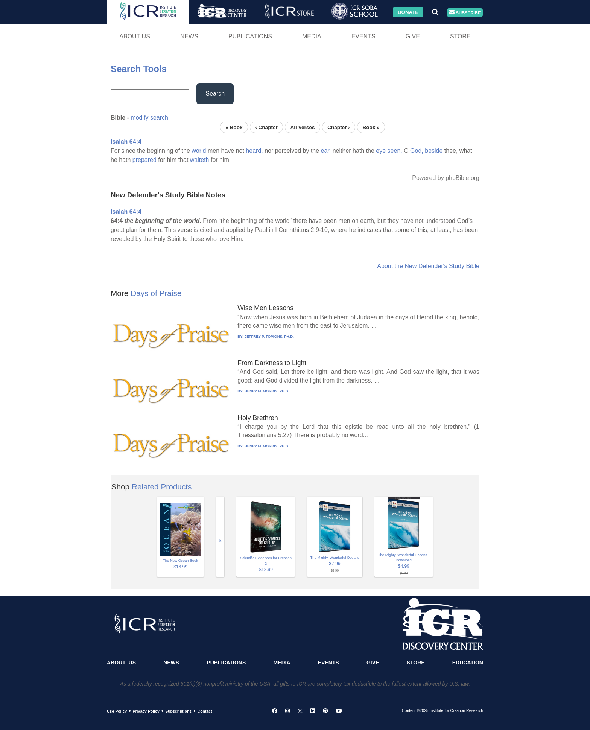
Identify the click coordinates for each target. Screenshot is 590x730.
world (199, 151)
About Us (134, 36)
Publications (250, 36)
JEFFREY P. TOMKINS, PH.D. (269, 336)
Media (311, 36)
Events (363, 36)
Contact (205, 711)
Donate (408, 12)
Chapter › (338, 127)
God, (416, 151)
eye (381, 151)
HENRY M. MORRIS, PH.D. (267, 391)
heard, (254, 151)
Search (215, 93)
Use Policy (117, 711)
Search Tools (139, 69)
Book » (370, 127)
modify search (149, 117)
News (189, 36)
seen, (395, 151)
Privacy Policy (146, 711)
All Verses (302, 127)
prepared (144, 160)
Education (467, 663)
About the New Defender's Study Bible (428, 266)
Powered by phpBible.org (445, 178)
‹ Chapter (266, 127)
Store (460, 36)
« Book (233, 127)
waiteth (199, 160)
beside (433, 151)
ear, (326, 151)
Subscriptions (178, 711)
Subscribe (465, 12)
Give (413, 36)
